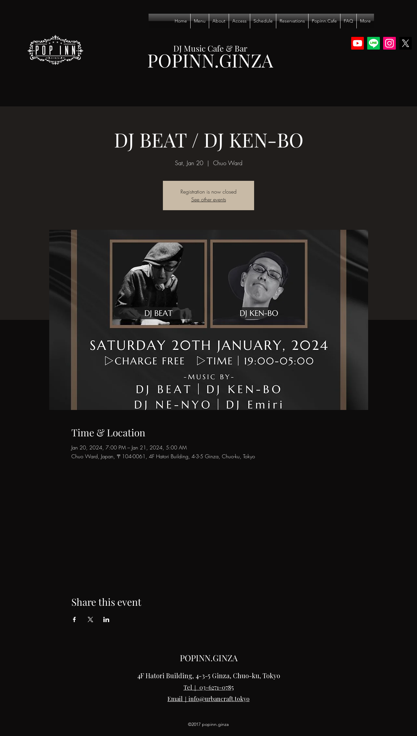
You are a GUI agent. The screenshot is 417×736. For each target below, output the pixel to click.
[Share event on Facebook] (74, 619)
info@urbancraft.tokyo (219, 699)
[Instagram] (389, 43)
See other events (208, 199)
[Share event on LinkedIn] (106, 619)
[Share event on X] (90, 619)
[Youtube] (357, 43)
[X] (405, 43)
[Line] (373, 43)
